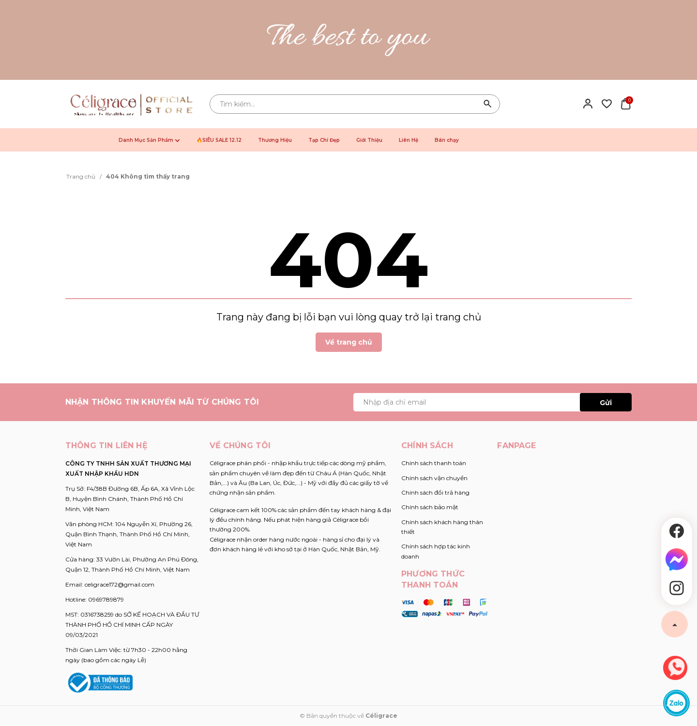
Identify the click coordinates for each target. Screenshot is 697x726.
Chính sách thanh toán (433, 463)
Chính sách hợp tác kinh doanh (435, 551)
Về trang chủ (348, 342)
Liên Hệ (408, 140)
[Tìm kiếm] (488, 104)
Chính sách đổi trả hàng (435, 492)
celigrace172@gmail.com (119, 584)
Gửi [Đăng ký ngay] (606, 402)
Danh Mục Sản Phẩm (149, 140)
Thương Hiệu (275, 140)
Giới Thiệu (369, 140)
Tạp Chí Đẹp (324, 140)
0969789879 (106, 599)
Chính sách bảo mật (429, 507)
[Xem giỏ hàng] (626, 103)
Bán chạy (447, 140)
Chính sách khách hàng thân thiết (442, 526)
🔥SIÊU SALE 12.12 (219, 140)
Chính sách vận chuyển (434, 478)
